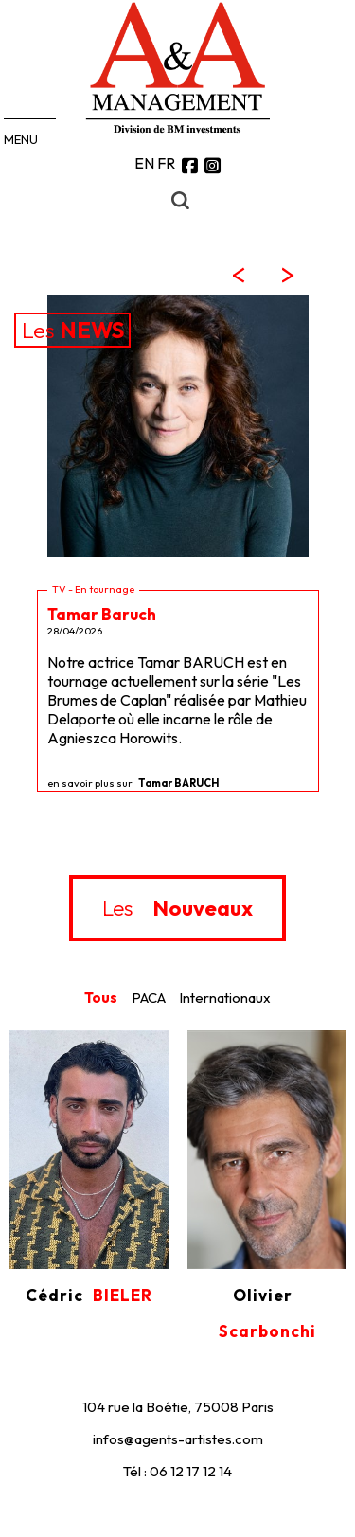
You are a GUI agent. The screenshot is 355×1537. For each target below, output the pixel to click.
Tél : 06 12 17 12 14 (177, 1471)
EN (144, 162)
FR (166, 162)
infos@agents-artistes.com (178, 1439)
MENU (21, 139)
